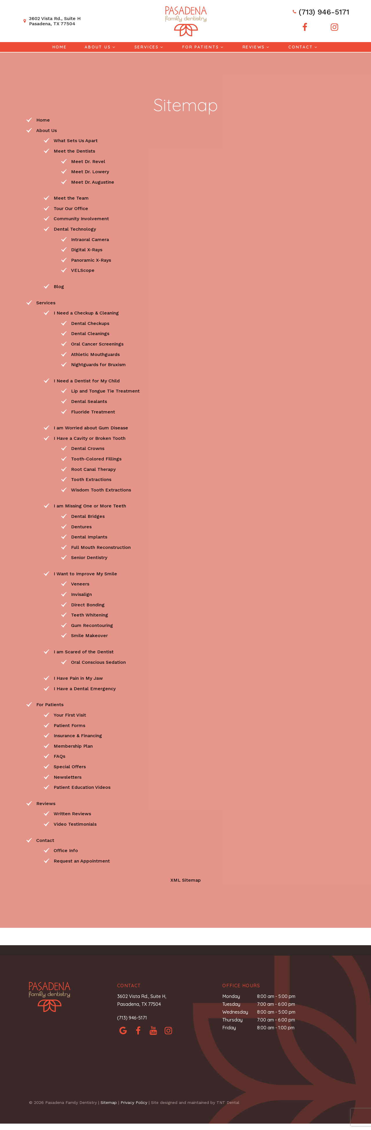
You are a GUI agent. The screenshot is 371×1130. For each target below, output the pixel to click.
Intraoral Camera (90, 239)
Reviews (257, 47)
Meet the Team (71, 197)
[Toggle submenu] (114, 47)
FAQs (59, 755)
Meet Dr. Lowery (90, 171)
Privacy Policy (134, 1102)
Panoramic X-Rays (91, 259)
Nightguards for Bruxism (98, 364)
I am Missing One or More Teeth (90, 505)
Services (149, 47)
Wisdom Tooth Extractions (101, 489)
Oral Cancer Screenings (97, 343)
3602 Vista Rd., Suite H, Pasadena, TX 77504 (141, 999)
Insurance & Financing (78, 735)
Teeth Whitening (89, 614)
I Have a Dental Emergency (85, 688)
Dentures (81, 526)
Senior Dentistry (89, 557)
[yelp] (153, 1030)
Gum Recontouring (92, 625)
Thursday (232, 1019)
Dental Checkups (90, 323)
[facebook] (304, 27)
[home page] (185, 21)
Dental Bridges (88, 515)
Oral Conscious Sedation (98, 661)
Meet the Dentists (74, 150)
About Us (101, 47)
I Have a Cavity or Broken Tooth (90, 437)
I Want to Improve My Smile (85, 573)
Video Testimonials (75, 823)
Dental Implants (89, 536)
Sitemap (109, 1102)
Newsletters (67, 776)
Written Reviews (72, 813)
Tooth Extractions (91, 479)
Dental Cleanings (90, 333)
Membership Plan (73, 745)
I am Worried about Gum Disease (91, 427)
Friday (229, 1027)
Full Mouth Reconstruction (101, 546)
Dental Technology (75, 228)
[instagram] (334, 27)
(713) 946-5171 (319, 12)
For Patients (203, 47)
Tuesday (231, 1003)
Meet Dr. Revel (88, 161)
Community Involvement (81, 218)
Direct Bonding (88, 604)
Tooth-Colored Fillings (96, 458)
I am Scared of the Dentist (84, 651)
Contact (303, 47)
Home (59, 47)
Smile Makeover (89, 635)
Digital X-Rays (86, 249)
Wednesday (235, 1011)
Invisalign (81, 593)
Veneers (80, 583)
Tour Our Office (71, 208)
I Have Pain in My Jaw (78, 677)
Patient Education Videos (82, 786)
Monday (231, 996)
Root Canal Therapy (93, 468)
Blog (59, 286)
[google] (123, 1030)
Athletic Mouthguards (95, 354)
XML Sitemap (185, 879)
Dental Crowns (87, 448)
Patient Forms (69, 725)
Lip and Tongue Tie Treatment (105, 390)
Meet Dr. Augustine (92, 181)
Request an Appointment (82, 860)
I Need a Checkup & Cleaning (86, 312)
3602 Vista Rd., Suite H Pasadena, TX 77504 (51, 21)
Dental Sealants (89, 401)
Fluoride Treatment (93, 411)
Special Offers (70, 766)
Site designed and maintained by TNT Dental (195, 1102)
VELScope (82, 270)
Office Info (66, 850)
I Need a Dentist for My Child (87, 380)
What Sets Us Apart (76, 140)
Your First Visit (70, 714)
